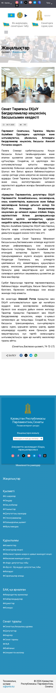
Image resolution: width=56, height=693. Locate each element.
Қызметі (9, 491)
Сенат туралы (12, 621)
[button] (25, 16)
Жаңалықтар (19, 52)
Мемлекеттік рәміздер (28, 465)
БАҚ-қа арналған (14, 589)
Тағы (49, 4)
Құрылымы (11, 540)
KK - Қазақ (6, 4)
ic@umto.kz (9, 686)
